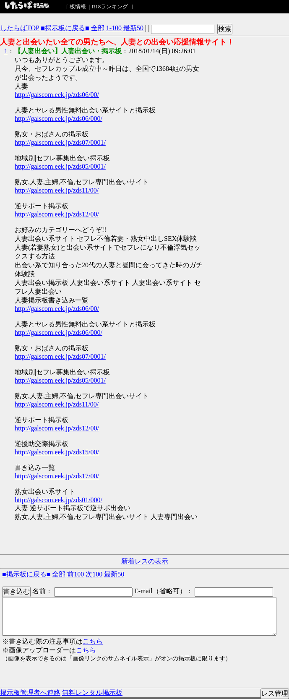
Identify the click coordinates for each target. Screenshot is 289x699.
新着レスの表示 (144, 561)
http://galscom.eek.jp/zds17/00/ (57, 476)
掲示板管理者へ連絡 (30, 692)
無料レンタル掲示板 (92, 692)
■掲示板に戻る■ (65, 27)
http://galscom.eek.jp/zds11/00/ (57, 190)
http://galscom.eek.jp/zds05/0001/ (60, 166)
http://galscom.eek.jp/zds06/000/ (58, 118)
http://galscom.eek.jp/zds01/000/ (58, 499)
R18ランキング (110, 6)
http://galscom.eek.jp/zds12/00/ (57, 214)
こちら (93, 641)
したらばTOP (19, 27)
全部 (97, 27)
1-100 (114, 27)
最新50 (133, 27)
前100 (75, 574)
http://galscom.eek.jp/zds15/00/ (57, 452)
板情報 (78, 6)
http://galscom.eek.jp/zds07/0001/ (60, 142)
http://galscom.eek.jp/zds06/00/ (57, 94)
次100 (94, 574)
